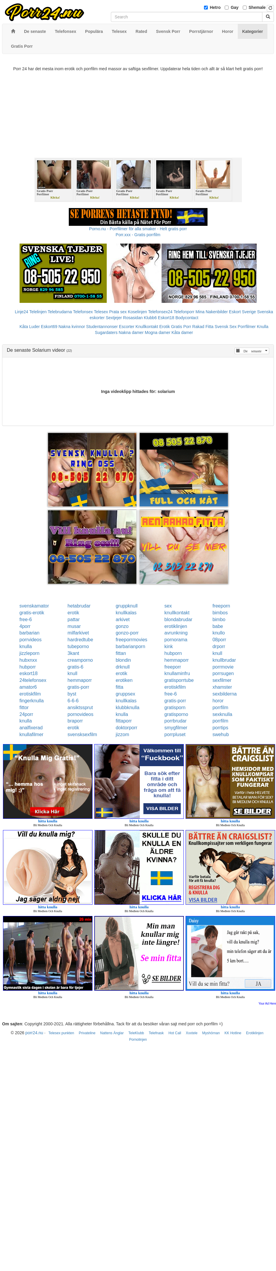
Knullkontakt (146, 326)
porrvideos (31, 639)
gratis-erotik (32, 612)
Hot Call (174, 1033)
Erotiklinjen (255, 1033)
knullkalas (126, 612)
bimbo (219, 619)
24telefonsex (33, 680)
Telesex (101, 311)
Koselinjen (137, 311)
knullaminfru (177, 673)
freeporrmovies (131, 639)
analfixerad (31, 727)
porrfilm (220, 707)
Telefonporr (184, 311)
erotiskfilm (175, 687)
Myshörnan (211, 1033)
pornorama (176, 639)
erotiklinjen (176, 626)
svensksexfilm (82, 734)
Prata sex (118, 311)
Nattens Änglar (112, 1033)
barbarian (30, 632)
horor (218, 700)
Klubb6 (150, 317)
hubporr (28, 666)
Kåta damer (182, 332)
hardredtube (80, 639)
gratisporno (176, 714)
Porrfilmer (247, 326)
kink (169, 646)
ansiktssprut (80, 707)
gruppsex (125, 693)
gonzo (122, 626)
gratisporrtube (179, 680)
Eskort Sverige (242, 311)
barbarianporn (130, 646)
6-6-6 (73, 700)
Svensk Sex (226, 326)
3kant (73, 653)
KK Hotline (232, 1033)
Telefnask (156, 1033)
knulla (26, 646)
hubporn (173, 653)
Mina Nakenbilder (212, 311)
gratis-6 (75, 666)
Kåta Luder (30, 326)
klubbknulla (127, 707)
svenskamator (34, 605)
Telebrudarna (60, 311)
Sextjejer (114, 317)
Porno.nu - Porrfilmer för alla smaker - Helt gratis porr (138, 228)
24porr (26, 714)
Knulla (262, 326)
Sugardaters (106, 332)
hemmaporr (177, 660)
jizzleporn (30, 653)
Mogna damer (157, 332)
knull (217, 653)
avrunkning (176, 632)
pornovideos (80, 714)
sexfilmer (222, 680)
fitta (119, 687)
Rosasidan (133, 317)
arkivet (123, 619)
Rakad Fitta (203, 326)
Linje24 (21, 311)
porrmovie (223, 666)
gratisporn (175, 707)
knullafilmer (32, 734)
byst (72, 693)
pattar (74, 619)
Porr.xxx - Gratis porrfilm (138, 234)
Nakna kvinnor (71, 326)
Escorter (126, 326)
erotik (73, 612)
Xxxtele (191, 1033)
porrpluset (175, 734)
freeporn (221, 605)
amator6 (28, 687)
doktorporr (126, 727)
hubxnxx (28, 660)
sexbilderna (225, 693)
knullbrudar (224, 660)
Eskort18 (166, 317)
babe (218, 626)
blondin (123, 660)
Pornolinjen (138, 1039)
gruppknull (127, 605)
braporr (75, 720)
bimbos (220, 612)
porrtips (220, 727)
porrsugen (223, 673)
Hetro (215, 7)
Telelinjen (38, 311)
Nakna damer (131, 332)
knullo (219, 632)
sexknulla (222, 714)
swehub (221, 734)
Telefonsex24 (160, 311)
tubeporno (78, 646)
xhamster (222, 687)
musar (74, 626)
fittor (24, 707)
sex (168, 605)
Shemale (257, 7)
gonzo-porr (127, 632)
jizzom (122, 734)
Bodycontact (187, 317)
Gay (234, 7)
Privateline (87, 1033)
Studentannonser (102, 326)
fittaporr (124, 720)
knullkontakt (177, 612)
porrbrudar (176, 720)
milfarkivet (78, 632)
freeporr (173, 666)
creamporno (80, 660)
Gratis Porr (181, 326)
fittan (121, 653)
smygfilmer (176, 727)
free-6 (26, 619)
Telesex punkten (61, 1033)
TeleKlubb (136, 1033)
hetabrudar (79, 605)
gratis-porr (78, 687)
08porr (219, 639)
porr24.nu (34, 1032)
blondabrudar (178, 619)
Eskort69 (49, 326)
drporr (219, 646)
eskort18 (29, 673)
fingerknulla (32, 700)
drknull (123, 666)
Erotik (164, 326)
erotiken (124, 680)
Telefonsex (83, 311)
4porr (25, 626)
